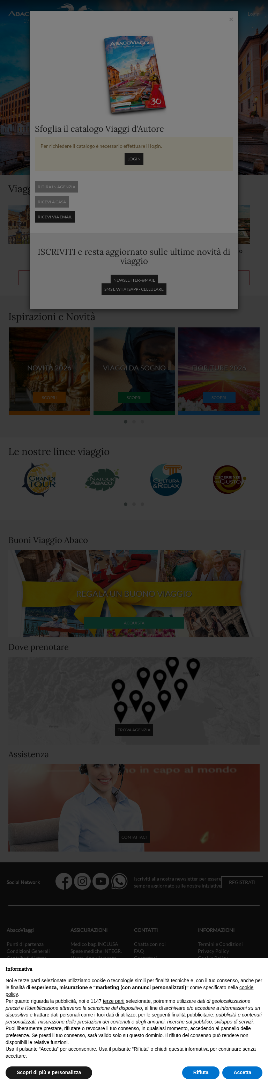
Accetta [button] (242, 1072)
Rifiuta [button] (201, 1072)
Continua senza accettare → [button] (230, 967)
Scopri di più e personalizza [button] (49, 1072)
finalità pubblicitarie (192, 1015)
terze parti (114, 1001)
